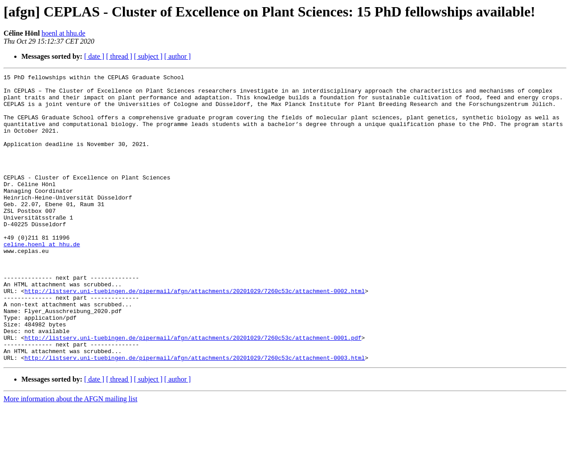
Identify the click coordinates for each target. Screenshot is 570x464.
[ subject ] (148, 56)
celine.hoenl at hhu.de (42, 279)
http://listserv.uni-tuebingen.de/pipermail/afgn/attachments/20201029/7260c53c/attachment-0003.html (194, 415)
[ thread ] (119, 56)
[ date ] (94, 56)
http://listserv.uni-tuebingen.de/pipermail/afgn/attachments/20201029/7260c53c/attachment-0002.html (194, 335)
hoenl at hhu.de (63, 33)
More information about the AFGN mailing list (70, 456)
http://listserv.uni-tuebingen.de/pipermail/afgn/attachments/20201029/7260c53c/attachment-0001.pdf (193, 391)
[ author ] (177, 56)
